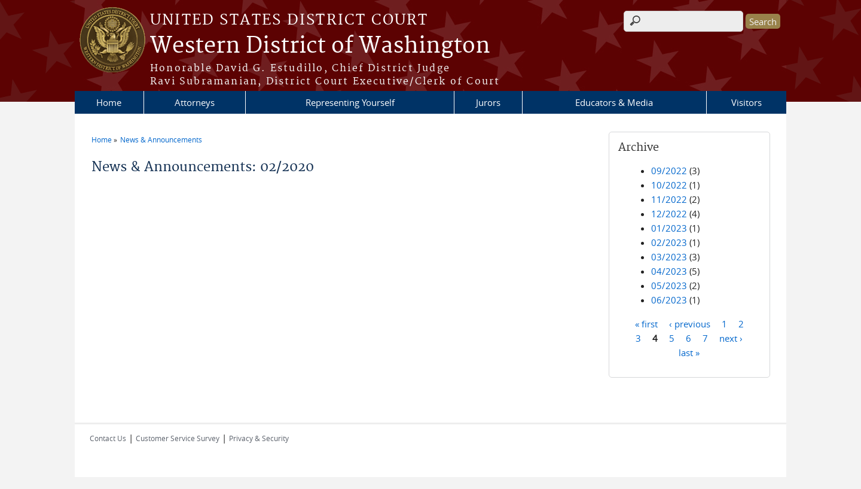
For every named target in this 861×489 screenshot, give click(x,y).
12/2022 (669, 214)
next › (731, 338)
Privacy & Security (259, 438)
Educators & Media (614, 102)
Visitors (746, 102)
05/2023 (669, 285)
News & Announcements (161, 139)
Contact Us (108, 438)
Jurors (488, 102)
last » (689, 352)
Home (108, 102)
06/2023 (669, 300)
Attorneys (195, 102)
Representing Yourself (350, 102)
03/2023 (669, 257)
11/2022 (669, 199)
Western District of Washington (320, 46)
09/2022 (669, 171)
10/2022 (669, 185)
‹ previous (689, 323)
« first (646, 323)
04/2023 (669, 271)
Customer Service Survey (177, 438)
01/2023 (669, 228)
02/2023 (669, 242)
